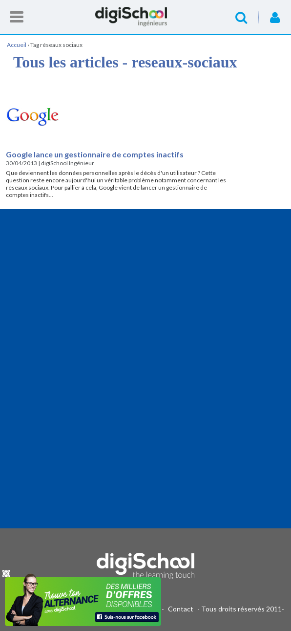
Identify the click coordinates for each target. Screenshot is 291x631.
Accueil (145, 16)
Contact (180, 609)
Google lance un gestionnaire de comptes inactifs (95, 154)
